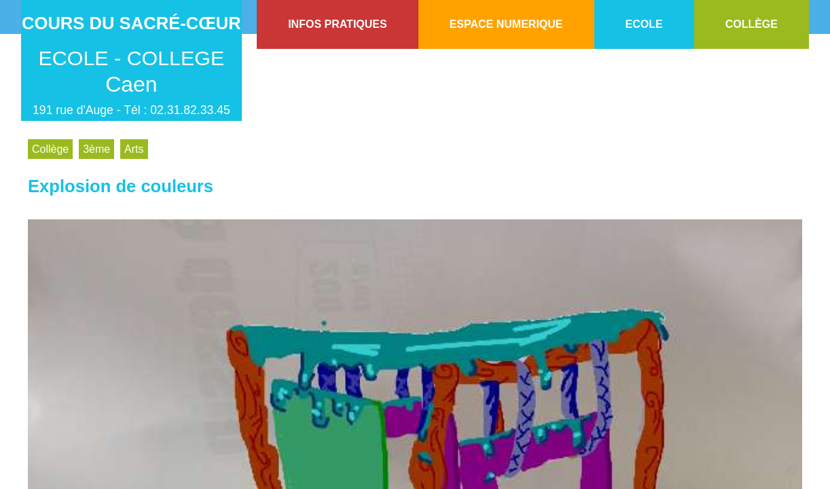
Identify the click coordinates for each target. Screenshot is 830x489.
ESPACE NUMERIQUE (506, 24)
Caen (131, 84)
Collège (50, 149)
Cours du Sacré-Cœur (131, 23)
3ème (96, 149)
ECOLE (644, 24)
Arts (133, 149)
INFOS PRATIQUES (337, 24)
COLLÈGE (751, 24)
